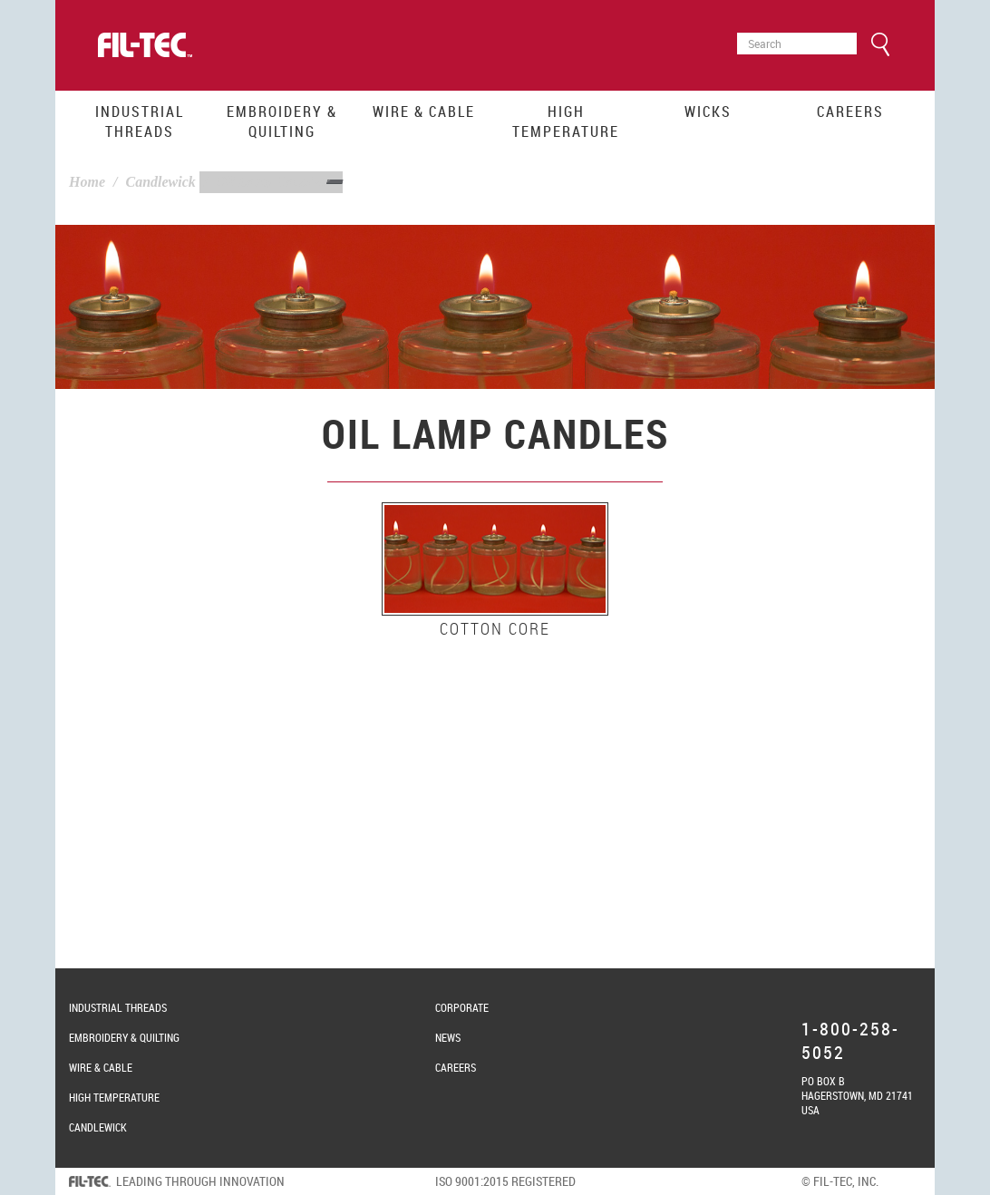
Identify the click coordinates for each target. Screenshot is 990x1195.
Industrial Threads (139, 121)
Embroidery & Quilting (282, 121)
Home (87, 181)
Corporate (462, 1007)
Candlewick (160, 181)
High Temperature (565, 121)
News (448, 1037)
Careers (850, 111)
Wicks (708, 111)
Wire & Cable (424, 111)
